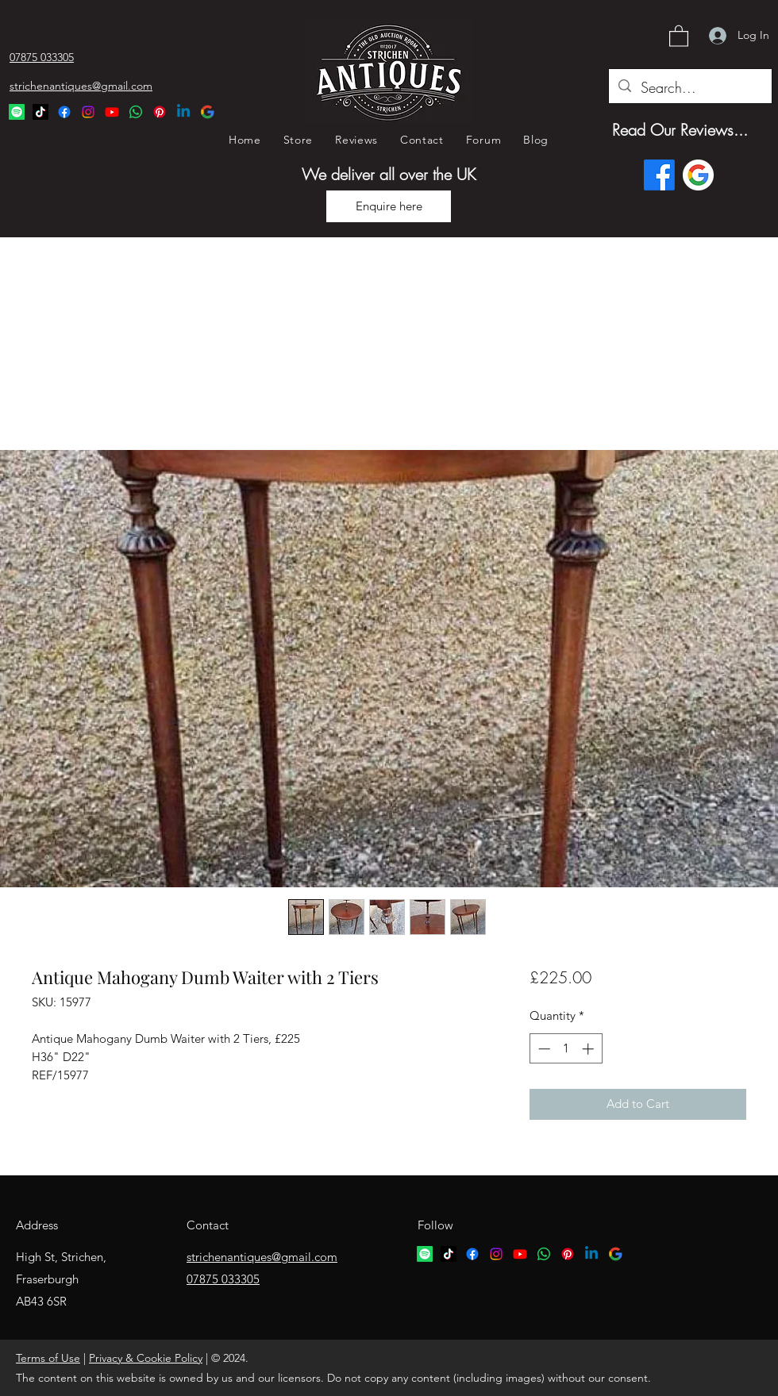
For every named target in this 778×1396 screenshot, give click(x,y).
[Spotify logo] (425, 1254)
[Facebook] (64, 112)
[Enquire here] (388, 206)
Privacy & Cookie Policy (145, 1358)
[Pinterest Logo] (160, 112)
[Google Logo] (207, 112)
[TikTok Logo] (40, 112)
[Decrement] (542, 1048)
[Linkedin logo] (591, 1254)
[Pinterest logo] (568, 1254)
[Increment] (589, 1048)
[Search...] (689, 88)
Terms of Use (48, 1358)
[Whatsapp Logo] (136, 112)
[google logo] (615, 1254)
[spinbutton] (566, 1048)
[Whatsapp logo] (544, 1254)
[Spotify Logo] (17, 112)
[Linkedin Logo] (183, 112)
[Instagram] (88, 112)
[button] (678, 35)
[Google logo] (698, 175)
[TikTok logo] (448, 1254)
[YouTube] (112, 112)
